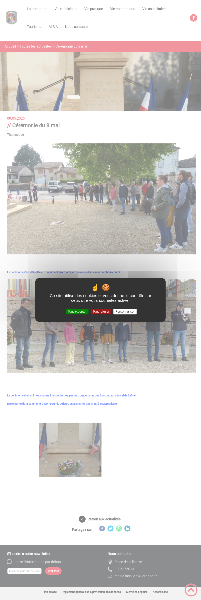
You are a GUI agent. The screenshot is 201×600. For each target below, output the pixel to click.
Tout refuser (101, 311)
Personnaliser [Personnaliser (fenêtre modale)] (125, 311)
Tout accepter (77, 311)
